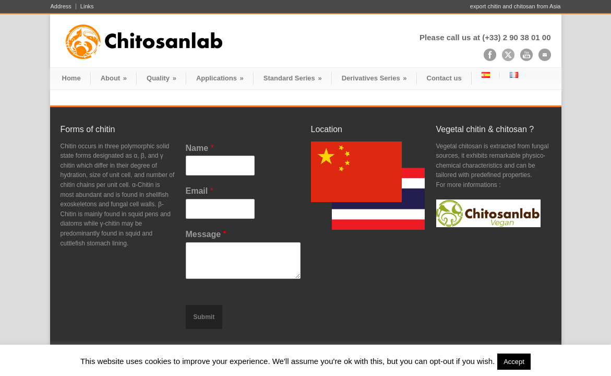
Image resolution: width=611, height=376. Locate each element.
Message (206, 234)
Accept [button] (514, 362)
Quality (161, 78)
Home (71, 78)
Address (61, 6)
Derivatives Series (374, 78)
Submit (204, 317)
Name (200, 148)
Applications (220, 78)
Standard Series (292, 78)
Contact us (444, 78)
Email (199, 190)
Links (87, 6)
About (114, 78)
